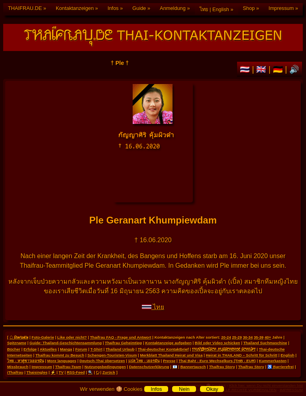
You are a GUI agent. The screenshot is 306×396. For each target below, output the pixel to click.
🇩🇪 (279, 69)
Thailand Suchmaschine (265, 343)
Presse (169, 361)
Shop (249, 8)
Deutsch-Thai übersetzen (102, 361)
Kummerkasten (272, 361)
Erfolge (30, 349)
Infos (113, 8)
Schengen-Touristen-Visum (112, 355)
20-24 (226, 337)
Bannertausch (193, 367)
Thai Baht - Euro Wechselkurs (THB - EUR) (216, 361)
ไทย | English (214, 9)
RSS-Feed (76, 372)
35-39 (259, 337)
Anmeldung (173, 8)
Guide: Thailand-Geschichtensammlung (65, 343)
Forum (81, 349)
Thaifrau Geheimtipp (123, 343)
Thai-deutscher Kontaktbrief (163, 349)
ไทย (153, 307)
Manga (66, 349)
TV (61, 372)
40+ (268, 337)
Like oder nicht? (72, 337)
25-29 (237, 337)
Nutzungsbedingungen (105, 367)
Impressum (281, 8)
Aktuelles (48, 349)
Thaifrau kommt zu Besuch (59, 355)
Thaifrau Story (222, 367)
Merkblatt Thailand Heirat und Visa (171, 355)
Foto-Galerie (42, 337)
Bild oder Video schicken (217, 343)
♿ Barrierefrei (280, 367)
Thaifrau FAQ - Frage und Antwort (120, 337)
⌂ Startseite (19, 337)
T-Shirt (96, 349)
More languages (61, 361)
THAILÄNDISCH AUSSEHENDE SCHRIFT (224, 349)
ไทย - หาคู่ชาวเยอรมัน (25, 361)
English (287, 355)
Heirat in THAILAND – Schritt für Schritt (242, 355)
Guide (139, 8)
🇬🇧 (262, 69)
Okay (212, 389)
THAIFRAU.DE (25, 8)
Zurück (108, 372)
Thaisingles (37, 372)
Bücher (13, 349)
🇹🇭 (246, 69)
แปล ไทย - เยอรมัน (144, 361)
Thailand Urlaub (120, 349)
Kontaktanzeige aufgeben (168, 343)
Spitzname (16, 343)
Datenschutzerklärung (149, 367)
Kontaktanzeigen (75, 8)
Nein (184, 389)
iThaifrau (15, 372)
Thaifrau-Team (68, 367)
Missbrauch (17, 367)
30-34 (248, 337)
